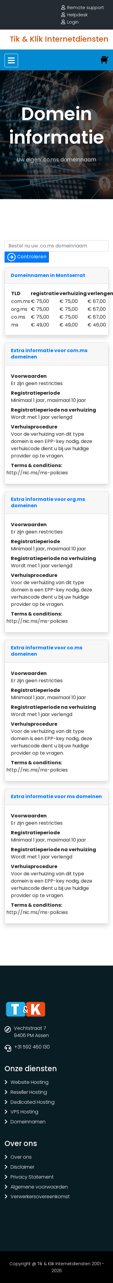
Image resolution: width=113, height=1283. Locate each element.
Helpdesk (77, 14)
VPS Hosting (24, 1112)
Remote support (85, 7)
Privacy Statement (32, 1177)
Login (73, 22)
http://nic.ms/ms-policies (37, 472)
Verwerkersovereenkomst (40, 1197)
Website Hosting (30, 1082)
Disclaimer (22, 1167)
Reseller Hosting (29, 1092)
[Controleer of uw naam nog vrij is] (56, 246)
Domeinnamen (28, 1122)
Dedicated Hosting (33, 1102)
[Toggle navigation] (11, 60)
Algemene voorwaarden (39, 1187)
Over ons (21, 1157)
